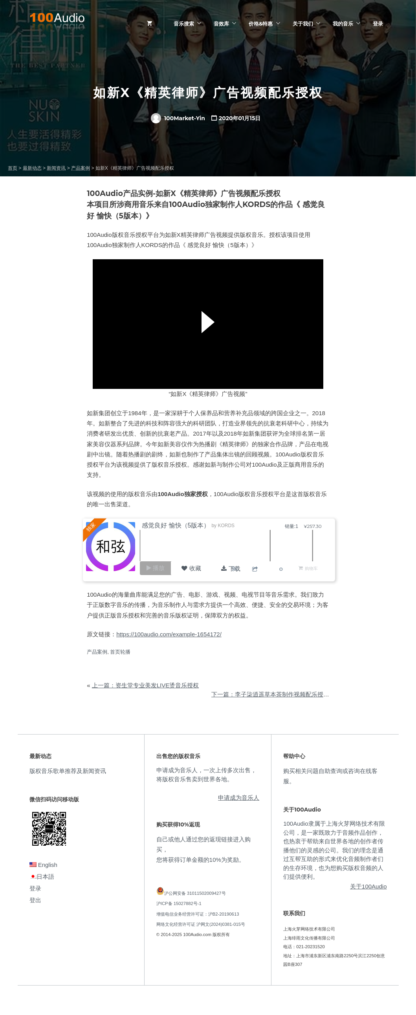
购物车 (310, 568)
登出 (35, 900)
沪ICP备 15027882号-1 (179, 903)
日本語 (41, 876)
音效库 (221, 23)
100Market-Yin (178, 118)
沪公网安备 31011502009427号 (195, 893)
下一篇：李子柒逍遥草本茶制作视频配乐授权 (270, 694)
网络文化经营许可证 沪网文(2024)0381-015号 (200, 924)
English (43, 864)
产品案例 (97, 652)
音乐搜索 (184, 23)
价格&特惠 (261, 23)
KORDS (229, 525)
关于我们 (303, 23)
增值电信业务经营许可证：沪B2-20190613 (197, 914)
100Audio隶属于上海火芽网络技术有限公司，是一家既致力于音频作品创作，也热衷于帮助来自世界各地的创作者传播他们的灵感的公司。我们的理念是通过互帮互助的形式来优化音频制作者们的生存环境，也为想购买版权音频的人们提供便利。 (334, 850)
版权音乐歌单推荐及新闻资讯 (67, 771)
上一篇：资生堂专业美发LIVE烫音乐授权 (145, 685)
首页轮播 (120, 652)
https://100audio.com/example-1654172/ (169, 634)
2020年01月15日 (239, 118)
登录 (378, 23)
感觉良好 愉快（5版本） (179, 525)
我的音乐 (343, 23)
